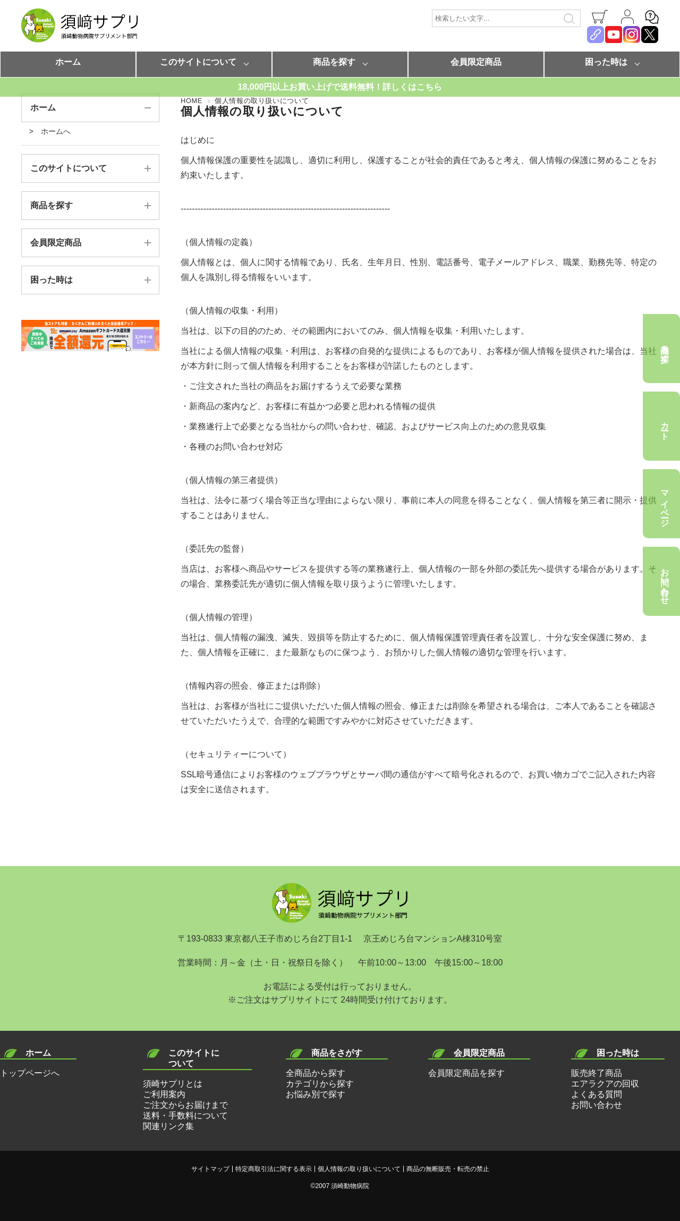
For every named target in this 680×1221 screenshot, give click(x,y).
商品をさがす (336, 1052)
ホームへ (56, 131)
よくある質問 (596, 1094)
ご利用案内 (164, 1094)
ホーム (68, 61)
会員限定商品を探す (466, 1073)
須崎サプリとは (172, 1083)
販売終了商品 (596, 1073)
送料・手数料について (185, 1115)
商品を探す (334, 61)
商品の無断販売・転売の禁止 (447, 1169)
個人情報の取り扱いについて (359, 1169)
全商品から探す (315, 1073)
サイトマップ (210, 1169)
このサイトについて (198, 61)
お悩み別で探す (315, 1094)
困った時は (606, 61)
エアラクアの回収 (605, 1083)
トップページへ (30, 1073)
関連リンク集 (168, 1126)
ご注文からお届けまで (185, 1104)
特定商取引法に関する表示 (273, 1169)
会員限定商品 (476, 61)
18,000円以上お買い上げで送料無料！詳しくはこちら (340, 86)
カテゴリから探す (320, 1083)
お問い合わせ (596, 1104)
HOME (191, 101)
